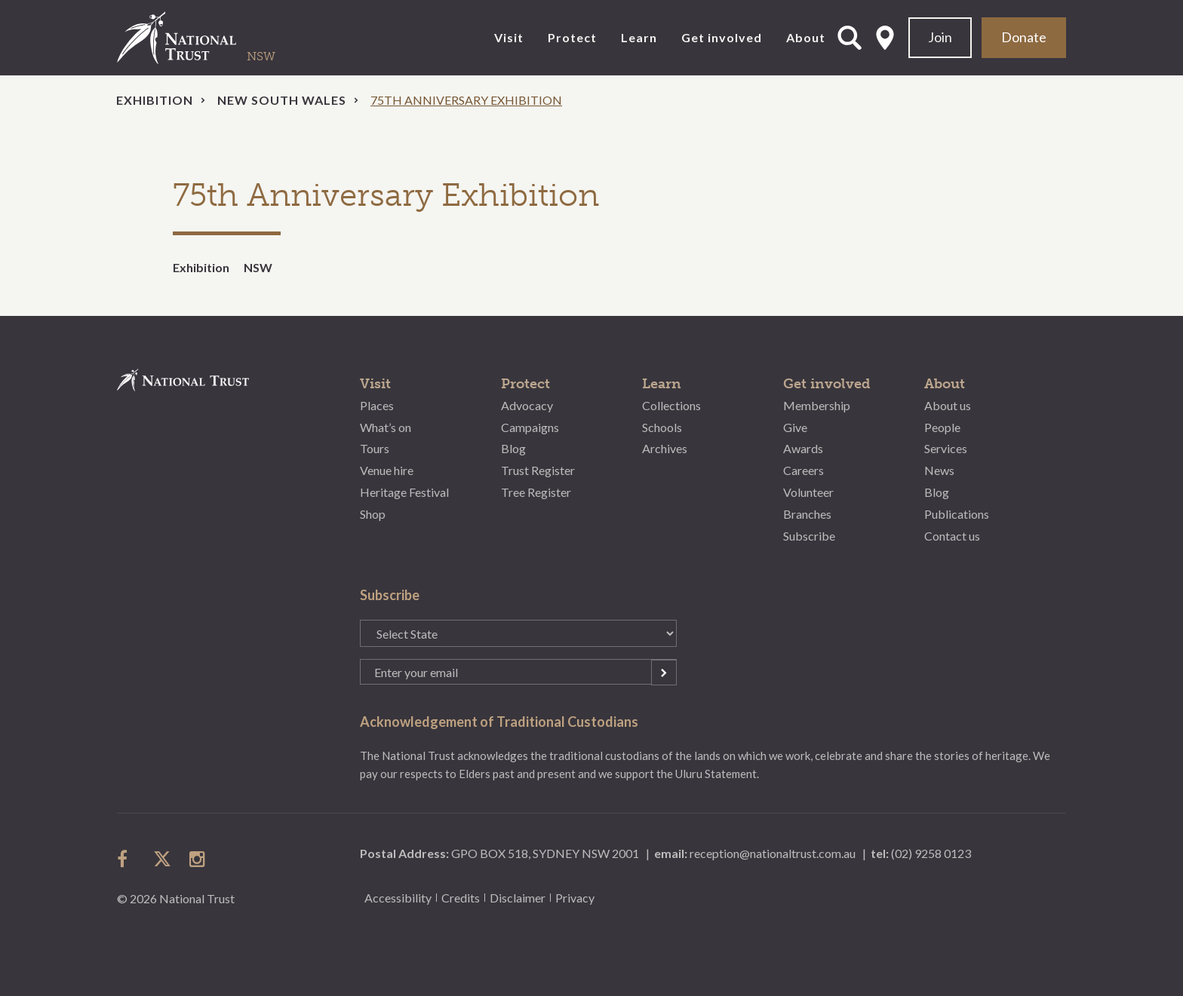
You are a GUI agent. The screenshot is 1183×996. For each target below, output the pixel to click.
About (805, 37)
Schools (662, 427)
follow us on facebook (126, 859)
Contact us (952, 536)
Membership (816, 405)
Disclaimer (517, 897)
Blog (513, 448)
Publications (956, 514)
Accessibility (398, 897)
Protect (572, 37)
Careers (803, 470)
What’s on (385, 427)
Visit (509, 37)
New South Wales (281, 100)
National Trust (207, 37)
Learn (639, 37)
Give (795, 427)
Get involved (721, 37)
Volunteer (808, 492)
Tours (374, 448)
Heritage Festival (404, 492)
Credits (460, 897)
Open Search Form (849, 38)
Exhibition (154, 100)
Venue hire (386, 470)
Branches (807, 514)
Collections (671, 405)
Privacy (575, 897)
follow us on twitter (162, 859)
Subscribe (809, 536)
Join (940, 37)
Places (377, 405)
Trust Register (538, 470)
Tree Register (536, 492)
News (939, 470)
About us (947, 405)
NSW (258, 267)
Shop (373, 514)
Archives (664, 448)
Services (945, 448)
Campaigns (530, 427)
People (942, 427)
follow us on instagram (198, 859)
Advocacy (527, 405)
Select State (885, 38)
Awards (803, 448)
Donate (1023, 37)
